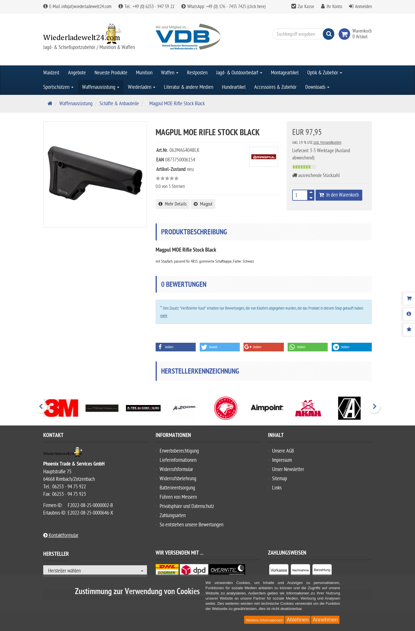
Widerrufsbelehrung (178, 479)
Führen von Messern (178, 497)
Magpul (203, 204)
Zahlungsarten (173, 516)
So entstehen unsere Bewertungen (191, 525)
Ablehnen (298, 620)
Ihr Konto (334, 6)
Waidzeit (51, 73)
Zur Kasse (306, 6)
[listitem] (279, 571)
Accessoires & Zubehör (275, 87)
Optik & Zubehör (324, 73)
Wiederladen (141, 87)
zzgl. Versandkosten (327, 142)
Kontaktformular (60, 535)
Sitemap (279, 479)
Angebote (77, 73)
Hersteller (56, 555)
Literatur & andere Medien (188, 87)
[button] (176, 347)
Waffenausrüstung (100, 87)
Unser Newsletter (288, 469)
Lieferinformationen (178, 460)
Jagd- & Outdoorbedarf (239, 73)
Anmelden (363, 6)
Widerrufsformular (176, 469)
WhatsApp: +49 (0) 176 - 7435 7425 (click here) (223, 6)
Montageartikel (285, 73)
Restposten (197, 73)
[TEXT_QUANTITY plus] (311, 193)
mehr (163, 315)
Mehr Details (173, 204)
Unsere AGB (283, 451)
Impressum (282, 460)
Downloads (317, 87)
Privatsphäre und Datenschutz (187, 506)
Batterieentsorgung (177, 488)
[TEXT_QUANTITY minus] (311, 197)
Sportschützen (58, 87)
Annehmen (325, 620)
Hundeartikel (234, 87)
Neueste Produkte (111, 73)
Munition (144, 73)
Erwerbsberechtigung (179, 451)
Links (277, 488)
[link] (345, 34)
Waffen (169, 73)
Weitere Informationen (264, 620)
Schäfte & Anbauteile (119, 104)
